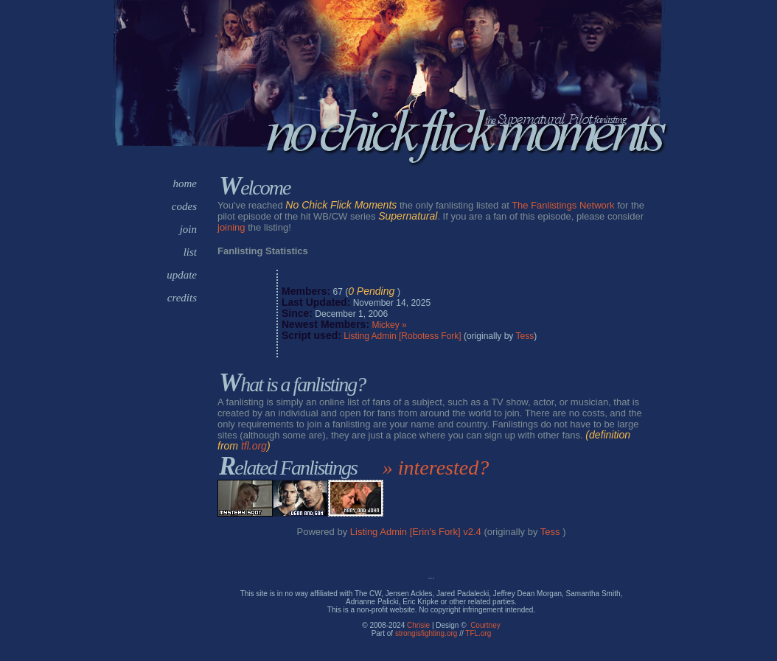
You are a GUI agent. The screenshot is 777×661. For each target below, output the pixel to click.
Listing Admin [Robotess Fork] (402, 336)
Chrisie (418, 625)
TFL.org (478, 633)
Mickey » (389, 325)
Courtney (485, 625)
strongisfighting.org (426, 633)
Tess (524, 336)
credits (182, 298)
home (185, 183)
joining (231, 227)
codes (184, 206)
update (182, 275)
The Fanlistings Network (563, 205)
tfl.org (254, 446)
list (190, 252)
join (188, 229)
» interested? (436, 467)
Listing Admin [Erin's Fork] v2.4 (415, 531)
